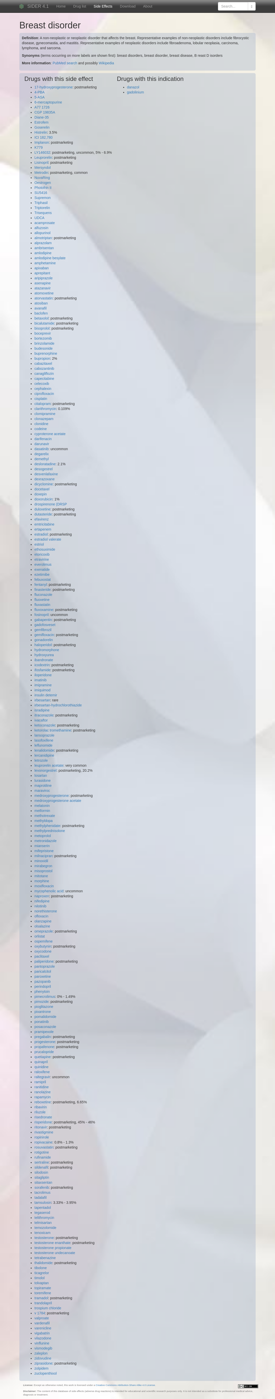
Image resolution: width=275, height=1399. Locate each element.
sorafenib (41, 1187)
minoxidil (41, 861)
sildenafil (41, 1167)
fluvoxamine (43, 610)
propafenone (44, 1047)
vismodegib (43, 1348)
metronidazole (45, 841)
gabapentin (43, 620)
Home (61, 6)
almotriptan (43, 238)
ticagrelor (41, 1273)
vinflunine (41, 1343)
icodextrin (42, 665)
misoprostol (43, 871)
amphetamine (45, 263)
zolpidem (41, 1368)
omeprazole (43, 931)
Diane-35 (41, 117)
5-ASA (39, 97)
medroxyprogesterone (51, 796)
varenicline (42, 1328)
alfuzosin (41, 228)
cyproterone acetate (50, 434)
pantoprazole (44, 966)
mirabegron (43, 866)
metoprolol (42, 836)
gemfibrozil (43, 630)
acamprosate (44, 223)
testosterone (44, 1238)
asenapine (42, 283)
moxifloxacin (44, 886)
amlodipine (43, 253)
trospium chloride (47, 1308)
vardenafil (42, 1323)
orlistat (39, 936)
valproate (41, 1318)
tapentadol (42, 1208)
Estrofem (41, 122)
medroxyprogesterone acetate (57, 801)
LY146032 (42, 152)
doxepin (40, 494)
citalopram (42, 404)
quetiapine (42, 1057)
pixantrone (42, 1012)
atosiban (41, 303)
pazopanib (42, 981)
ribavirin (40, 1107)
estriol (39, 544)
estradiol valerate (47, 539)
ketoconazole (44, 725)
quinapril (41, 1062)
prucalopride (44, 1052)
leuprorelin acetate (48, 765)
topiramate (42, 1288)
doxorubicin (43, 499)
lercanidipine (44, 755)
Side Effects (103, 6)
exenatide (42, 569)
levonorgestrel (45, 770)
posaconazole (45, 1027)
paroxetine (42, 976)
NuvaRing (42, 178)
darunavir (41, 444)
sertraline (41, 1162)
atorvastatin (43, 298)
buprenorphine (45, 353)
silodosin (41, 1172)
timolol (39, 1278)
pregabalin (42, 1037)
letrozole (41, 760)
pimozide (41, 1002)
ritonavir (40, 1127)
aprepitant (42, 273)
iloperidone (43, 675)
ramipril (40, 1082)
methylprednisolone (49, 831)
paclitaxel (41, 956)
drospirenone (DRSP (50, 504)
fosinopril (41, 615)
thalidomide (43, 1263)
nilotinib (40, 906)
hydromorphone (46, 650)
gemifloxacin (44, 635)
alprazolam (43, 243)
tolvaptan (41, 1283)
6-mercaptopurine (48, 102)
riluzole (39, 1112)
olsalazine (42, 926)
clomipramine (44, 414)
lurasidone (42, 781)
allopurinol (42, 233)
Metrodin (41, 173)
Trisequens (43, 213)
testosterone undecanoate (54, 1253)
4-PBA (39, 92)
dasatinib (41, 449)
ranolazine (42, 1092)
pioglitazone (43, 1007)
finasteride (42, 590)
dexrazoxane (44, 479)
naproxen (41, 896)
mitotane (41, 876)
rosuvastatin (43, 1147)
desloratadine (45, 464)
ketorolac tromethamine (52, 730)
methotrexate (44, 816)
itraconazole (44, 715)
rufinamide (42, 1157)
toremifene (42, 1293)
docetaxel (42, 489)
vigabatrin (42, 1333)
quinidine (41, 1067)
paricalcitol (42, 971)
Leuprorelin (43, 158)
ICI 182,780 (43, 137)
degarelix (41, 454)
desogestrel (43, 469)
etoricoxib (42, 554)
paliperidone (44, 961)
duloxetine (42, 509)
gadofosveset (44, 625)
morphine (41, 881)
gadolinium (135, 92)
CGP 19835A (44, 112)
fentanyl (40, 585)
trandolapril (43, 1303)
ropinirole (41, 1137)
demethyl (41, 459)
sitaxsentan (43, 1182)
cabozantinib (44, 369)
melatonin (42, 806)
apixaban (41, 268)
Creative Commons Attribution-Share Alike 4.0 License (125, 1385)
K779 (38, 147)
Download (127, 6)
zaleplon (41, 1353)
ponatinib (41, 1022)
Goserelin (42, 127)
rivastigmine (43, 1132)
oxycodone (43, 951)
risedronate (43, 1117)
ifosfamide (42, 670)
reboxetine (42, 1102)
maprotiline (43, 786)
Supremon (42, 198)
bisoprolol (42, 328)
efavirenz (41, 519)
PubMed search (65, 63)
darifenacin (43, 439)
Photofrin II (43, 188)
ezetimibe (42, 575)
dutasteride (43, 514)
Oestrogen (42, 183)
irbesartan (42, 700)
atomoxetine (44, 293)
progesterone (44, 1042)
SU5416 (40, 193)
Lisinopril (41, 163)
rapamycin (42, 1097)
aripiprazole (43, 278)
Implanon (41, 142)
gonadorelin (43, 640)
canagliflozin (44, 374)
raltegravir (42, 1077)
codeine (40, 429)
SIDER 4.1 (38, 6)
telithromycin (44, 1218)
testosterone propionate (52, 1248)
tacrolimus (42, 1192)
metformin (42, 811)
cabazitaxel (43, 363)
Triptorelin (42, 208)
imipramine (43, 685)
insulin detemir (45, 695)
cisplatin (40, 399)
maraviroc (42, 791)
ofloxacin (41, 916)
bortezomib (43, 338)
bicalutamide (44, 323)
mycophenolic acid (48, 891)
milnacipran (43, 856)
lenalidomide (44, 750)
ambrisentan (44, 248)
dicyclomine (43, 484)
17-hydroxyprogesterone (53, 87)
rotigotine (41, 1152)
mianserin (42, 846)
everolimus (43, 564)
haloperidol (43, 645)
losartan (40, 775)
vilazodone (42, 1338)
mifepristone (44, 851)
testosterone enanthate (52, 1243)
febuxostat (42, 580)
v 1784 (39, 1313)
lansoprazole (44, 735)
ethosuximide (44, 549)
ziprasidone (43, 1363)
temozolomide (45, 1228)
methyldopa (43, 821)
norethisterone (45, 911)
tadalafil (40, 1198)
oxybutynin (42, 946)
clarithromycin (45, 409)
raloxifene (42, 1072)
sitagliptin (41, 1177)
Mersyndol (42, 168)
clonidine (41, 424)
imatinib (40, 680)
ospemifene (43, 941)
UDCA (39, 218)
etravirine (41, 559)
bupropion (42, 358)
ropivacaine (43, 1142)
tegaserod (42, 1213)
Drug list (79, 6)
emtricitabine (44, 524)
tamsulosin (42, 1203)
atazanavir (42, 288)
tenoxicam (42, 1233)
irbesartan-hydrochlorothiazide (58, 705)
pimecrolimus (44, 997)
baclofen (41, 313)
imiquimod (42, 690)
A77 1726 (42, 107)
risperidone (43, 1122)
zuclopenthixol (45, 1373)
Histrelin (40, 132)
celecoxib (41, 384)
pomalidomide (45, 1017)
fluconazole (43, 595)
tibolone (40, 1268)
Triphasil (41, 203)
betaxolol (41, 318)
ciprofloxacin (44, 394)
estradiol (41, 534)
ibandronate (43, 660)
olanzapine (43, 921)
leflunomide (43, 745)
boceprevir (42, 333)
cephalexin (42, 389)
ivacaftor (41, 720)
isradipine (42, 710)
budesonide (43, 348)
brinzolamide (44, 343)
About (147, 6)
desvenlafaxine (46, 474)
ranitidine (41, 1087)
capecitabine (44, 379)
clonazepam (44, 419)
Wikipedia (106, 63)
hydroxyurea (44, 655)
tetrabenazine (45, 1258)
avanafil (40, 308)
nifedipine (42, 901)
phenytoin (42, 992)
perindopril (42, 987)
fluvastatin (42, 605)
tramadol (41, 1298)
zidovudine (42, 1358)
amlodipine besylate (50, 258)
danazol (133, 87)
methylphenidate (47, 826)
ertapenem (42, 529)
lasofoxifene (43, 740)
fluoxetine (42, 600)
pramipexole (44, 1032)
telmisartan (43, 1223)
